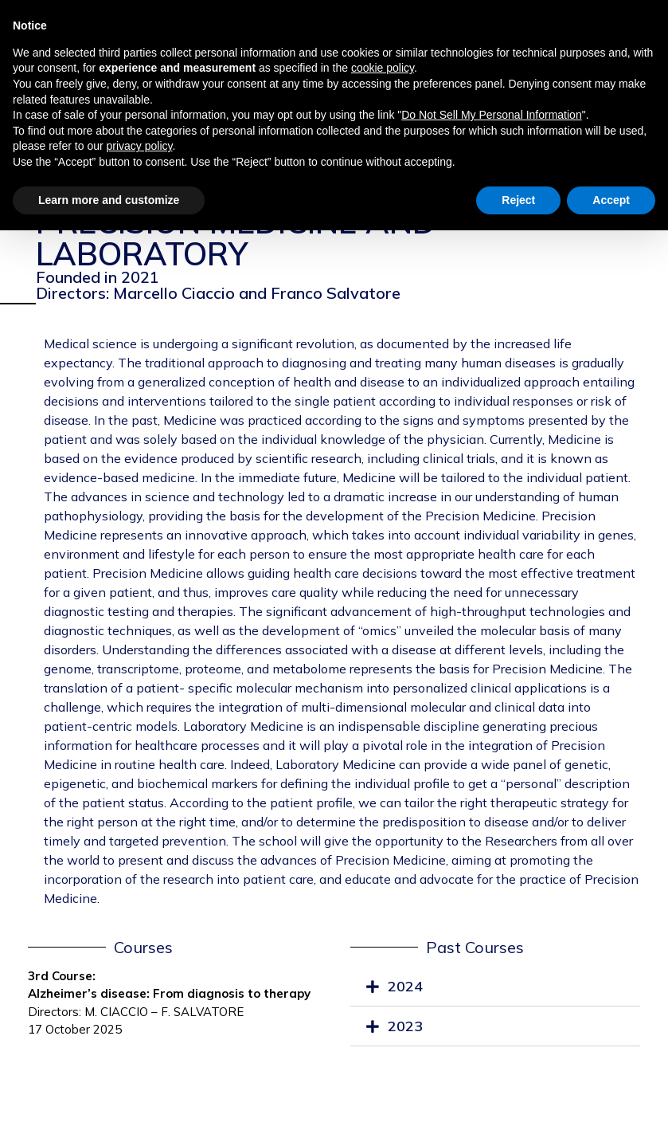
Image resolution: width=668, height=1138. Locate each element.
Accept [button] (611, 200)
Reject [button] (518, 200)
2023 (405, 1026)
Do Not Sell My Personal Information (491, 114)
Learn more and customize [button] (108, 200)
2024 (405, 986)
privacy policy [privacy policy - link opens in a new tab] (140, 145)
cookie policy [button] (382, 67)
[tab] (495, 987)
